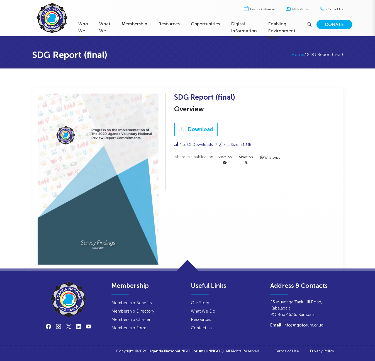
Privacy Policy (322, 351)
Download (200, 129)
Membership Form (128, 327)
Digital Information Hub (244, 30)
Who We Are (83, 30)
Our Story (200, 302)
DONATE (334, 24)
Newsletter (297, 9)
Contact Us (331, 9)
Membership (134, 23)
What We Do (105, 30)
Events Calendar (259, 9)
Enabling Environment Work (282, 30)
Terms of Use (287, 351)
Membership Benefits (131, 302)
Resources (169, 23)
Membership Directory (132, 311)
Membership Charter (130, 319)
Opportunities (205, 23)
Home (60, 23)
